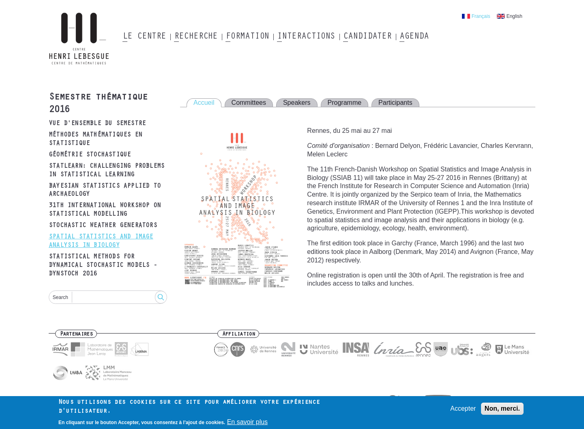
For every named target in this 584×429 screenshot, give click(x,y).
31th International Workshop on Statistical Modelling (105, 210)
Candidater (367, 36)
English (514, 16)
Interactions (306, 36)
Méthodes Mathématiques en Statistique (95, 139)
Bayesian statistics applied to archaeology (105, 190)
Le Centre (144, 36)
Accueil (204, 102)
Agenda (413, 36)
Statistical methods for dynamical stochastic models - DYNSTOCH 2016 (103, 265)
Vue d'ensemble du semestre (97, 124)
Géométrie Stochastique (90, 155)
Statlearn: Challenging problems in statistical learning (106, 170)
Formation (247, 36)
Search (60, 297)
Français (481, 16)
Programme (345, 102)
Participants (395, 102)
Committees (249, 102)
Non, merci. (502, 410)
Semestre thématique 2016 (98, 104)
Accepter (463, 410)
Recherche (195, 36)
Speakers (297, 102)
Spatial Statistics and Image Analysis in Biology (101, 241)
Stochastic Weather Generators (103, 226)
